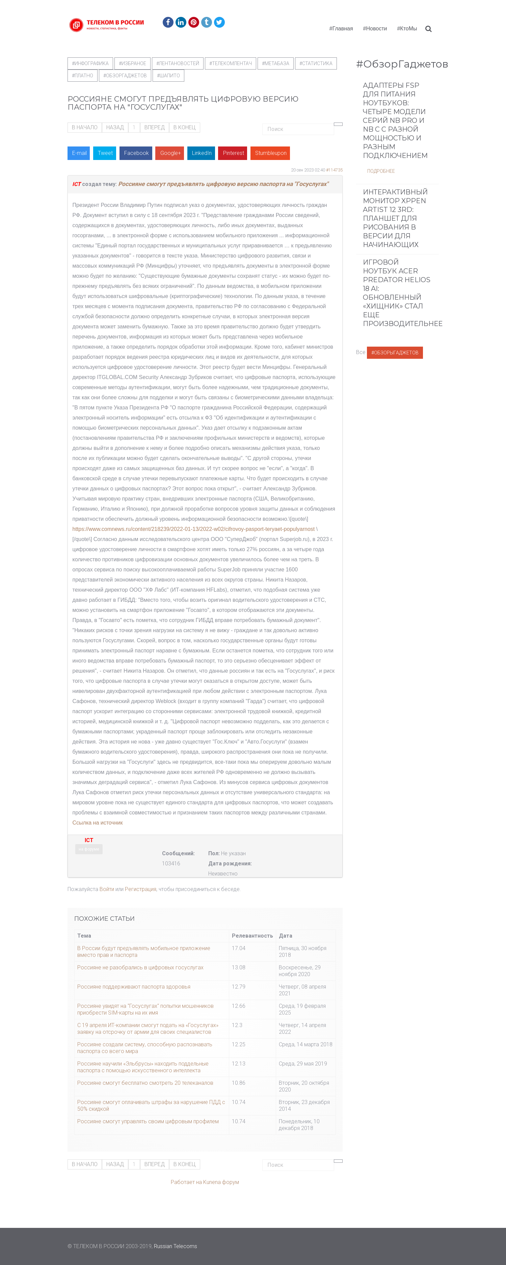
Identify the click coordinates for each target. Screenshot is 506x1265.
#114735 (334, 169)
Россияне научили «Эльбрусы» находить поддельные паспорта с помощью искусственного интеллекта (143, 1067)
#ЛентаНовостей (177, 63)
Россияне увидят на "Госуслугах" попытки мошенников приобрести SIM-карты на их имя (145, 1009)
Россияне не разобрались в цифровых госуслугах (140, 967)
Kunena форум (221, 1182)
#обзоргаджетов (125, 75)
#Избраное (132, 63)
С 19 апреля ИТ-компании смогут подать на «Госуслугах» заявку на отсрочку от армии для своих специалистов (147, 1028)
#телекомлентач (230, 63)
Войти (107, 889)
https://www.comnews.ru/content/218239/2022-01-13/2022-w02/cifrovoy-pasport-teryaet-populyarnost (194, 529)
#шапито (168, 75)
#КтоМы (407, 28)
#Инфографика (90, 63)
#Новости (375, 28)
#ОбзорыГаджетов (395, 352)
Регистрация (140, 889)
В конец (185, 127)
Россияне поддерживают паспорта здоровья (133, 987)
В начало (85, 127)
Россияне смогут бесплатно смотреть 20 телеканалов (145, 1083)
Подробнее (381, 171)
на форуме (89, 849)
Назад (115, 127)
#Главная (341, 28)
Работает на (186, 1182)
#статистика (315, 63)
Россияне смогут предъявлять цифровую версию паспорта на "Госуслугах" (223, 184)
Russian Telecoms (175, 1246)
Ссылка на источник (98, 823)
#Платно (82, 75)
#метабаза (275, 63)
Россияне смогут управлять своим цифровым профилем (148, 1121)
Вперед (154, 127)
